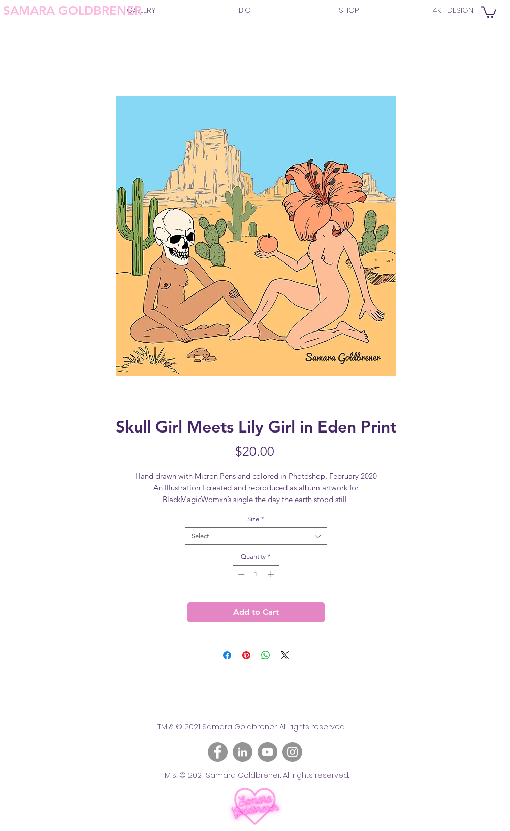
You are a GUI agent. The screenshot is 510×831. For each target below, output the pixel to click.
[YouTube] (267, 752)
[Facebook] (218, 752)
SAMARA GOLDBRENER (72, 10)
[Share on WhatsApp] (266, 655)
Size (255, 519)
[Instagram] (292, 752)
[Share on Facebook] (227, 655)
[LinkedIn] (242, 752)
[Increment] (272, 574)
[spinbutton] (256, 574)
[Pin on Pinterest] (246, 655)
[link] (488, 11)
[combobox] (256, 536)
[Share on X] (285, 655)
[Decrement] (240, 574)
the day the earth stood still (301, 499)
